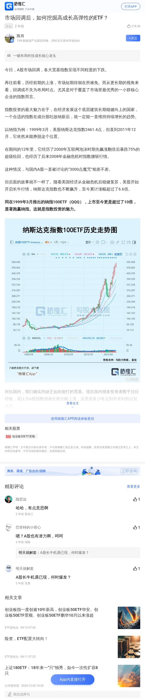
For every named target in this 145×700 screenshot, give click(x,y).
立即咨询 (129, 471)
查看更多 (133, 486)
